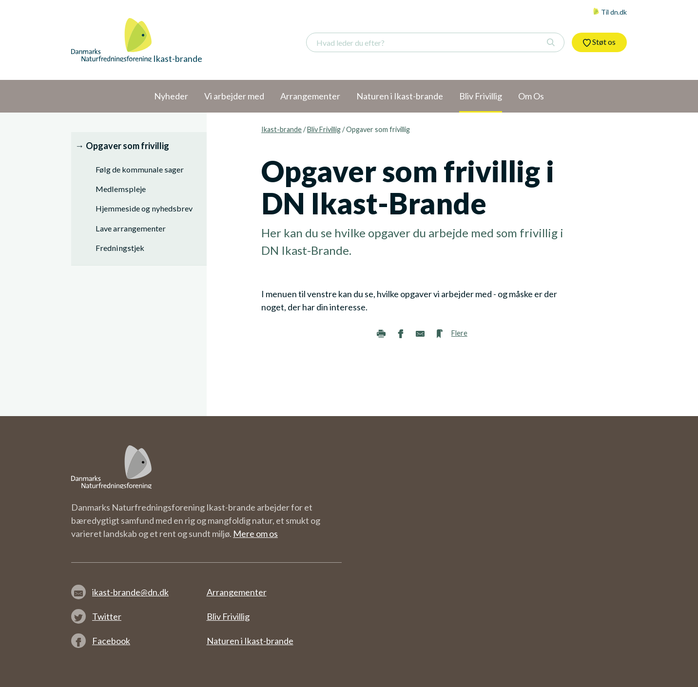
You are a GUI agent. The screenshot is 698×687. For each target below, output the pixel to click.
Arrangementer (237, 592)
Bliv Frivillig (324, 129)
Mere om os (255, 533)
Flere (459, 333)
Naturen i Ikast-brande (250, 640)
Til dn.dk (610, 12)
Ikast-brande (281, 129)
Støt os (599, 42)
